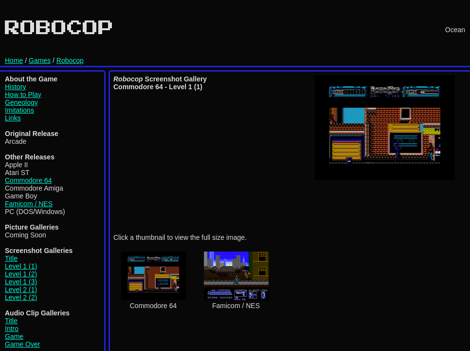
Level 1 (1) (21, 266)
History (15, 87)
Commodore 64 (28, 180)
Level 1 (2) (21, 274)
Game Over (22, 344)
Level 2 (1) (21, 289)
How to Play (23, 94)
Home (14, 60)
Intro (11, 328)
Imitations (19, 110)
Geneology (21, 102)
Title (11, 258)
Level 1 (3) (21, 282)
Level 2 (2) (21, 297)
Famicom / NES (29, 204)
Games (40, 60)
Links (13, 118)
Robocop (70, 60)
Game (14, 336)
